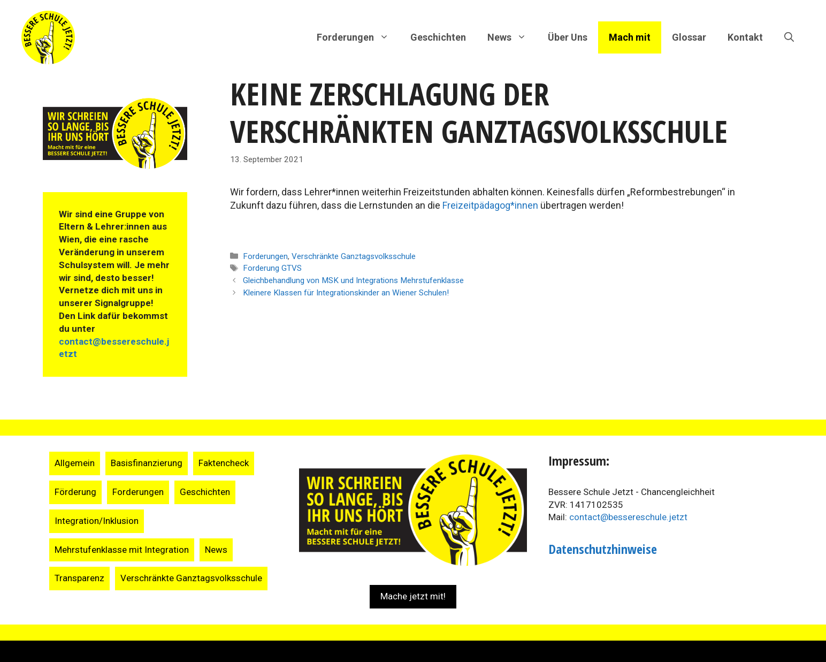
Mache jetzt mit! (413, 596)
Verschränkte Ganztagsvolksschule (354, 256)
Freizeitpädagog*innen (490, 205)
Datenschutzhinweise (602, 549)
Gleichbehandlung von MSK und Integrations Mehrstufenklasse (353, 280)
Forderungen (265, 256)
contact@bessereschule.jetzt (628, 517)
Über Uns (567, 37)
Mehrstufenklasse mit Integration (122, 549)
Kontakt (745, 37)
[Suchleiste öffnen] (789, 37)
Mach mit (630, 37)
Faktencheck (223, 463)
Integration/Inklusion (97, 520)
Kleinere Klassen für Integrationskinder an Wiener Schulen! (346, 293)
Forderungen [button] (358, 37)
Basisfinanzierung (146, 463)
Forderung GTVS (272, 268)
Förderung (75, 491)
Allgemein (75, 463)
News (216, 549)
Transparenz (79, 578)
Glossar (689, 37)
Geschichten (438, 37)
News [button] (512, 37)
